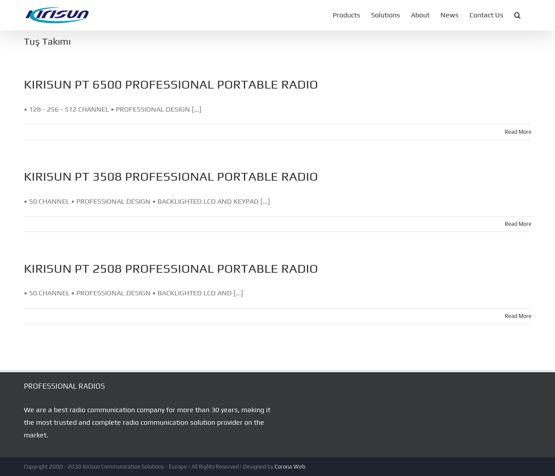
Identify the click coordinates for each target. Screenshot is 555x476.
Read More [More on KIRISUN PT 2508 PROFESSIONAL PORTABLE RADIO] (518, 316)
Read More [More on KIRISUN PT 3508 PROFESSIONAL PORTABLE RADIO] (518, 224)
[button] (517, 15)
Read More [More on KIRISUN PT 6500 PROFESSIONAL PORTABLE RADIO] (518, 132)
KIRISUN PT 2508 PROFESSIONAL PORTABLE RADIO (171, 268)
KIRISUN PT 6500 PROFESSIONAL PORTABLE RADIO (171, 84)
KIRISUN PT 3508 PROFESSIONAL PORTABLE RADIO (171, 176)
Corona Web (290, 466)
